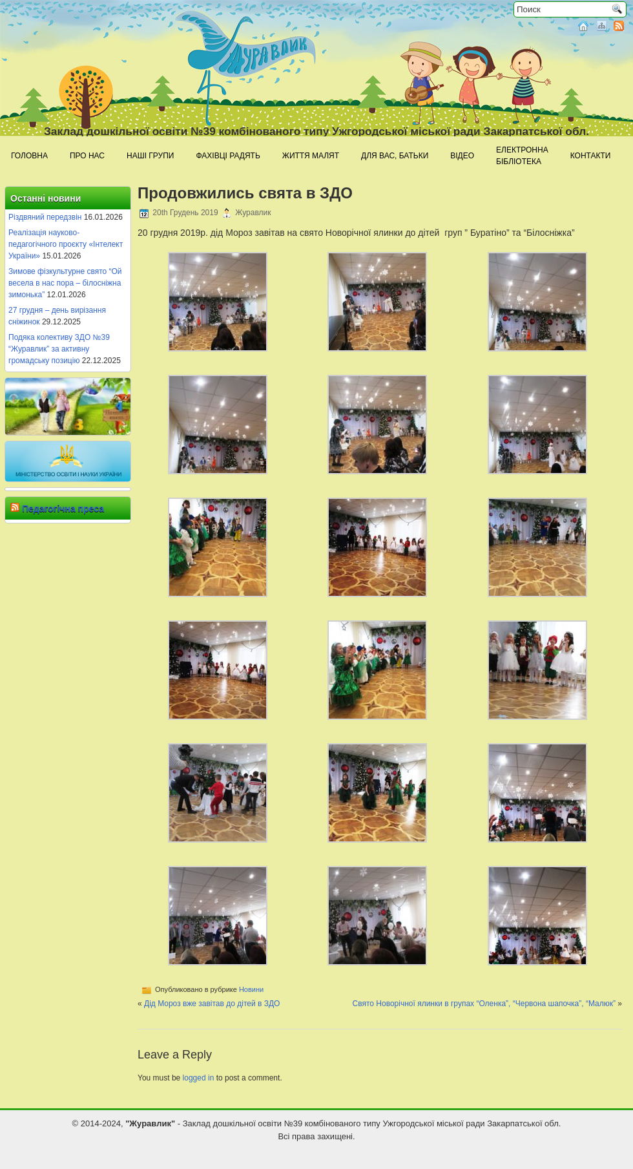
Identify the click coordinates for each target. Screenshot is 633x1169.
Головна (29, 155)
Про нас (87, 155)
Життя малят (310, 155)
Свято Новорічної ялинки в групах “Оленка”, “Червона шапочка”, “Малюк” (484, 1003)
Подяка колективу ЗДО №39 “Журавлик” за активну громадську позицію (59, 349)
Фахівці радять (228, 155)
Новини (251, 989)
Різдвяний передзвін (44, 217)
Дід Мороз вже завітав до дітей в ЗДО (212, 1003)
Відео (462, 155)
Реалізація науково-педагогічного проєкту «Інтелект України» (65, 244)
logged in (198, 1077)
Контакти (590, 155)
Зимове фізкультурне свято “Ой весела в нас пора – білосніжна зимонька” (65, 283)
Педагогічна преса (63, 508)
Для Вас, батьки (394, 155)
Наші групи (150, 155)
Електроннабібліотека (522, 155)
